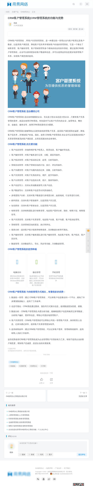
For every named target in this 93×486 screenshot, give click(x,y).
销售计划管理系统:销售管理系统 (20, 426)
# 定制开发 (22, 366)
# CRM (43, 366)
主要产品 (15, 12)
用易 (15, 23)
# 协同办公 (33, 366)
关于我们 (67, 468)
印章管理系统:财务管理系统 (18, 419)
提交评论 (81, 454)
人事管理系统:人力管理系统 (18, 415)
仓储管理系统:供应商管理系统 (19, 422)
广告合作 (58, 468)
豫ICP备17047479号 (41, 474)
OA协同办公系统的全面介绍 (19, 411)
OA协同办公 (25, 12)
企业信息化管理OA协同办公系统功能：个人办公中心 (28, 429)
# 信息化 (12, 366)
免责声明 (49, 468)
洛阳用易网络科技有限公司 (56, 471)
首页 (7, 12)
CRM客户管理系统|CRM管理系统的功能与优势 (35, 18)
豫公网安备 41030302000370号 (61, 474)
